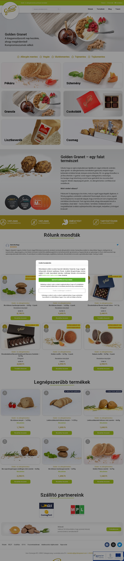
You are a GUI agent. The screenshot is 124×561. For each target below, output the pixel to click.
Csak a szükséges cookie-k (62, 291)
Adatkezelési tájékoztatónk (50, 275)
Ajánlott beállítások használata (62, 280)
